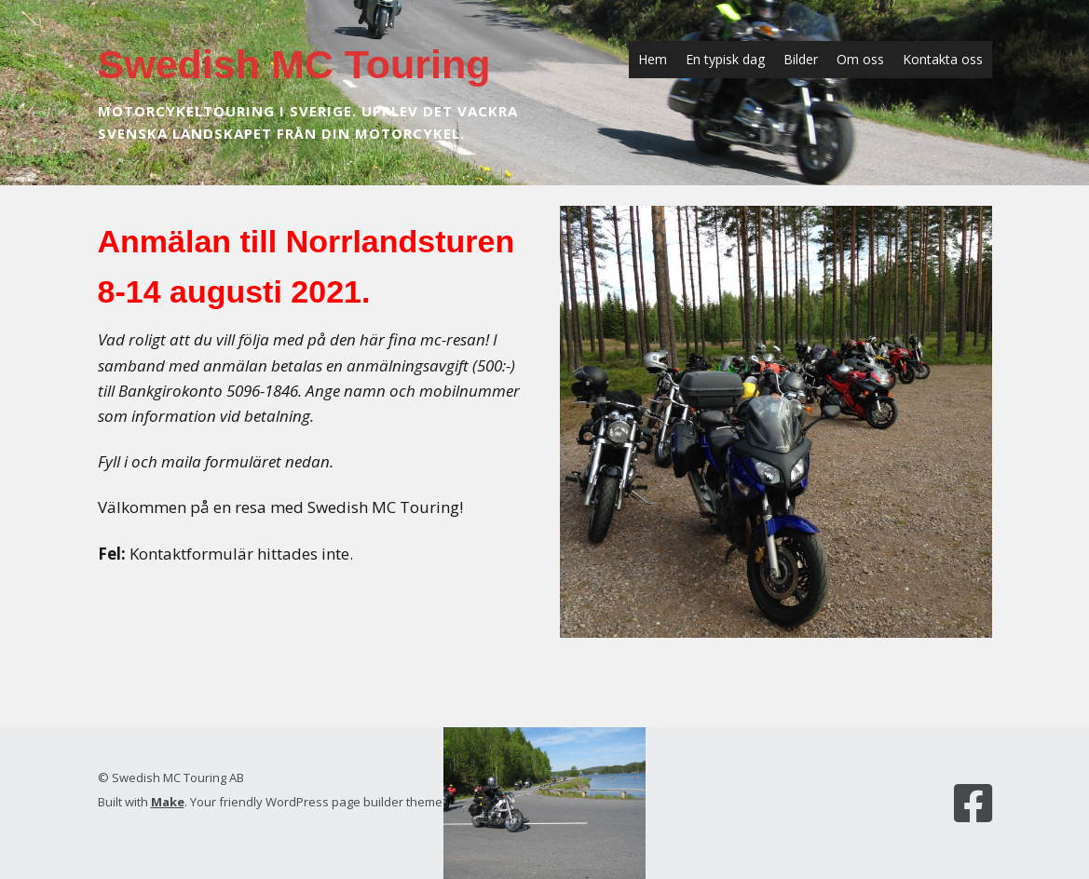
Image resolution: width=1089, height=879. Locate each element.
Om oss (860, 59)
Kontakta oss (943, 59)
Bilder (800, 59)
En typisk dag (725, 59)
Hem (652, 59)
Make (167, 801)
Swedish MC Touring (294, 64)
